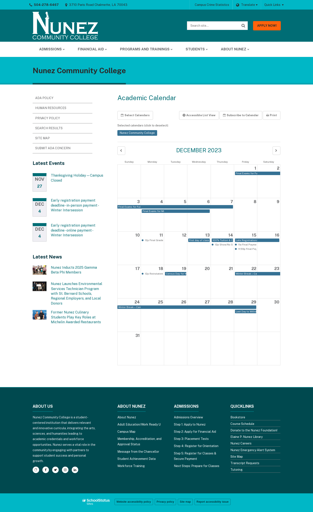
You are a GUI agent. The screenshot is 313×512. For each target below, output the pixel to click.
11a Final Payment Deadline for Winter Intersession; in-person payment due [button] (247, 244)
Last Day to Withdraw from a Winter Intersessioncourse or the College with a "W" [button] (246, 311)
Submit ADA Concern (52, 148)
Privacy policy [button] (165, 501)
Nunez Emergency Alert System (252, 450)
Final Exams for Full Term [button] (246, 173)
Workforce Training (131, 466)
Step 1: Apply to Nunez (190, 424)
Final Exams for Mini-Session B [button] (153, 211)
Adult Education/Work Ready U (139, 424)
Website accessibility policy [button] (134, 501)
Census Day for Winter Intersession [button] (176, 273)
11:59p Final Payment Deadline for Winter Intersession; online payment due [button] (247, 249)
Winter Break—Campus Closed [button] (246, 273)
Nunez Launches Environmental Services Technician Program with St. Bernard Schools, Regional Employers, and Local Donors (76, 293)
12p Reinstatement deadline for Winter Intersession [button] (153, 273)
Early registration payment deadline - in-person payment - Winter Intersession (74, 205)
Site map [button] (185, 501)
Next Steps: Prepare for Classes (196, 466)
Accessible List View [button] (199, 115)
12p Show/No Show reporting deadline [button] (223, 244)
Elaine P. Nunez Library (246, 437)
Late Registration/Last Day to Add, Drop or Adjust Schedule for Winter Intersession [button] (246, 240)
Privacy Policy (47, 118)
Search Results (49, 128)
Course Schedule (242, 424)
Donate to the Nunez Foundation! (253, 430)
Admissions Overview (188, 417)
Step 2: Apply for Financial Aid (195, 431)
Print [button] (271, 115)
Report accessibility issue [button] (212, 501)
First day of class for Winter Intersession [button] (199, 240)
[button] (121, 150)
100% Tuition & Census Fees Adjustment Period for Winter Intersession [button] (223, 240)
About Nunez (126, 417)
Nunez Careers (240, 443)
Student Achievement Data (136, 459)
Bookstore (237, 417)
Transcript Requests (244, 463)
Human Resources (50, 108)
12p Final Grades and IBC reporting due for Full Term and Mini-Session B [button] (153, 240)
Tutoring (236, 469)
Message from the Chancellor (138, 451)
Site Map (42, 138)
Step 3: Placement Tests (191, 439)
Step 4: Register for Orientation (196, 446)
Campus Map (126, 431)
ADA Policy (44, 98)
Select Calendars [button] (135, 115)
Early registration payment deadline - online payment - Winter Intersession (73, 230)
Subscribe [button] (241, 115)
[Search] (243, 25)
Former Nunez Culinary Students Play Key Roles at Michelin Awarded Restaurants (76, 317)
